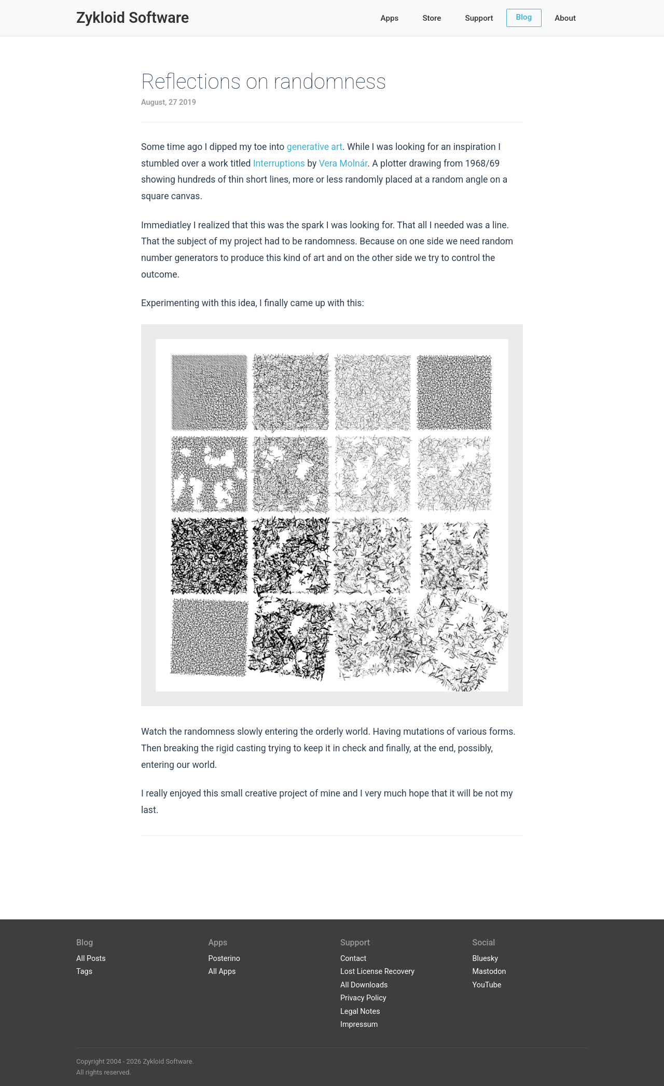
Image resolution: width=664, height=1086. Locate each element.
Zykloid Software (132, 17)
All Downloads (364, 985)
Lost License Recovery (377, 971)
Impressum (359, 1024)
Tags (84, 971)
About (565, 18)
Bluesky (486, 958)
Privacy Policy (363, 998)
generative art (314, 147)
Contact (353, 958)
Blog (524, 17)
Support (479, 18)
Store (431, 18)
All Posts (91, 958)
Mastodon (489, 971)
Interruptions (279, 163)
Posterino (225, 958)
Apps (390, 18)
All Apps (222, 971)
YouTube (487, 985)
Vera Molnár (343, 163)
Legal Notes (360, 1011)
